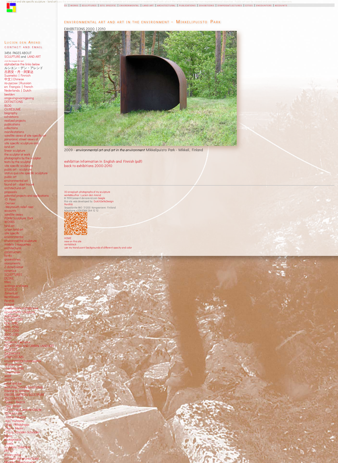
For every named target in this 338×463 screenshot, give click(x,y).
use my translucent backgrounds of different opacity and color (98, 247)
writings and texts (16, 286)
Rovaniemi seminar (17, 391)
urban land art (13, 229)
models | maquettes (17, 244)
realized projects (15, 121)
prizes (8, 436)
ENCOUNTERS (13, 398)
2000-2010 (11, 335)
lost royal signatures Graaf (21, 458)
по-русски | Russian (17, 83)
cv (65, 5)
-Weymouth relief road (18, 207)
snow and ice (13, 383)
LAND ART (33, 57)
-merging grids (14, 368)
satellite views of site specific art (25, 135)
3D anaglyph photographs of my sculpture (87, 192)
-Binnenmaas (13, 364)
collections (11, 128)
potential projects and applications (26, 196)
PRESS (8, 451)
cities (249, 5)
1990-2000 (11, 331)
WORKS (9, 222)
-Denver (9, 203)
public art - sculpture (18, 169)
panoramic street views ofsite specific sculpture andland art (21, 143)
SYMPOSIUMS (14, 357)
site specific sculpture (18, 166)
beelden (9, 94)
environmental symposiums (22, 361)
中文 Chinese (14, 79)
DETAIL (9, 278)
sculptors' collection (17, 447)
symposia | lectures (17, 342)
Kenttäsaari (12, 297)
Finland (9, 304)
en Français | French (18, 87)
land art (148, 5)
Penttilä (68, 204)
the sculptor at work (17, 154)
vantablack (70, 244)
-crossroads (12, 372)
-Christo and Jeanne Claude (22, 410)
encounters (264, 5)
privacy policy (12, 455)
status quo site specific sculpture (26, 173)
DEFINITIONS (13, 102)
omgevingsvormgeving (19, 98)
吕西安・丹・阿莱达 (18, 72)
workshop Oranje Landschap (23, 387)
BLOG (8, 106)
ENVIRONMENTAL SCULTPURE (24, 395)
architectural (166, 5)
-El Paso (9, 199)
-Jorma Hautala (15, 417)
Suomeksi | (11, 75)
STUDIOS (10, 289)
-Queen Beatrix (14, 402)
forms (8, 256)
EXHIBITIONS (13, 319)
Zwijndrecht (12, 353)
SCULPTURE (12, 57)
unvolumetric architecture (21, 308)
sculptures (89, 5)
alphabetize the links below (22, 64)
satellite (9, 214)
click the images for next (13, 61)
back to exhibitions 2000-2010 (88, 165)
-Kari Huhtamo (14, 421)
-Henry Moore (13, 428)
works (74, 5)
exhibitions (206, 5)
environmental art (16, 181)
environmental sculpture (20, 241)
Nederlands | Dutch (17, 90)
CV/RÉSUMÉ (12, 109)
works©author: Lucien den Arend (82, 195)
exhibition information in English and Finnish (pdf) (103, 161)
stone (8, 379)
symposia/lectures (229, 5)
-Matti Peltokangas (16, 424)
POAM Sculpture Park (18, 218)
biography (10, 113)
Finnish (25, 75)
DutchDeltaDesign (104, 201)
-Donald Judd (13, 413)
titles (7, 282)
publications (187, 5)
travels (8, 443)
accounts (281, 5)
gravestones (12, 259)
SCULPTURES (13, 274)
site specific (108, 5)
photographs (12, 439)
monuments (12, 263)
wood (7, 376)
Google (101, 198)
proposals (10, 192)
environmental (129, 5)
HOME (67, 238)
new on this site (72, 241)
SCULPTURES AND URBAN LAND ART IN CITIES (29, 348)
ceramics (10, 271)
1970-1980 (11, 323)
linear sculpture (14, 150)
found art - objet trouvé (19, 184)
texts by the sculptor (17, 162)
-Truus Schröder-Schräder (21, 432)
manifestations (14, 132)
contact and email (23, 46)
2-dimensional (13, 267)
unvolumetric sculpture (19, 312)
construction (12, 252)
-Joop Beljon (12, 406)
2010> (8, 338)
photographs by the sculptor (22, 158)
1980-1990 (11, 327)
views (19, 214)
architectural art (15, 188)
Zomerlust (11, 293)
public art (10, 177)
